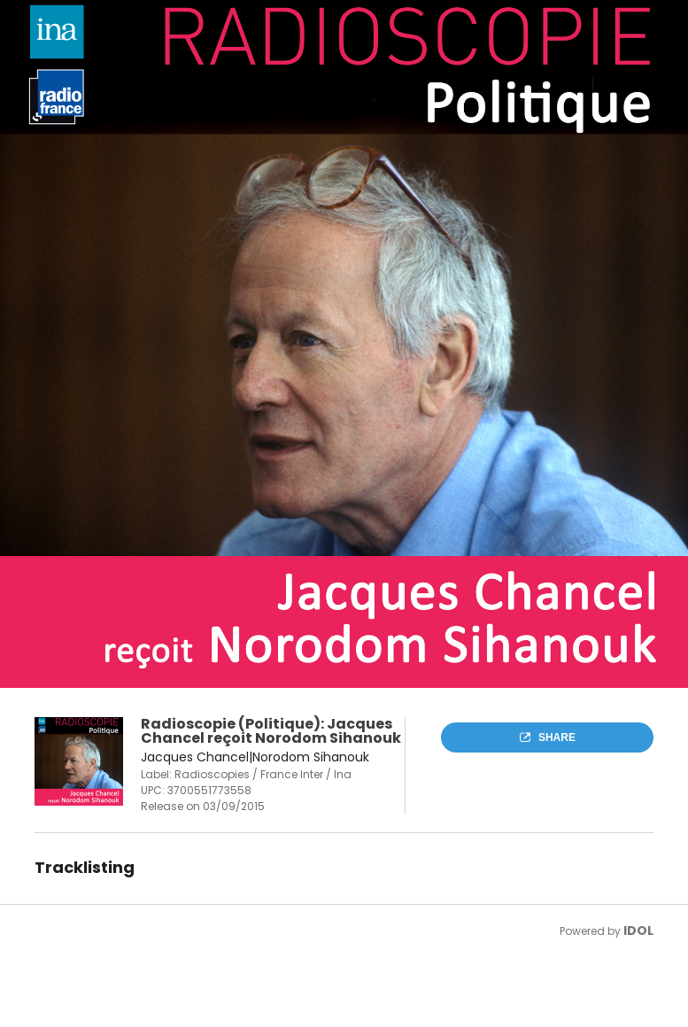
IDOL (638, 930)
